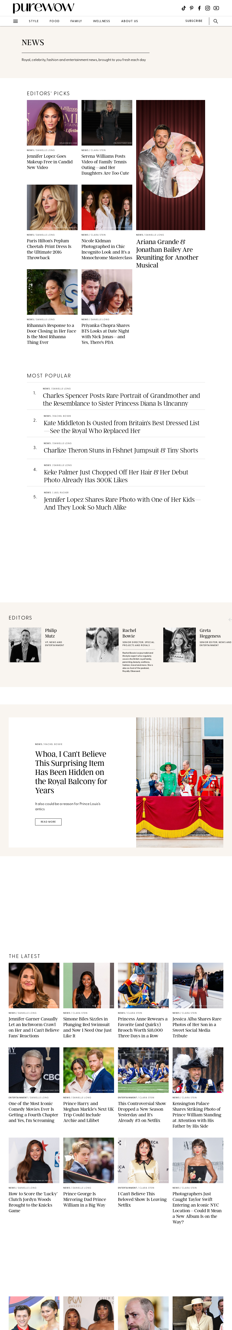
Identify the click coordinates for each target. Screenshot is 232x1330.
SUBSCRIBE (194, 21)
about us (129, 21)
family (76, 21)
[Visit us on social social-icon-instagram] (207, 8)
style (34, 21)
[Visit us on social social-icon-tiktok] (183, 8)
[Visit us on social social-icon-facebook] (199, 8)
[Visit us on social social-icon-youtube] (216, 8)
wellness (101, 21)
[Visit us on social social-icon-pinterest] (191, 8)
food (55, 21)
